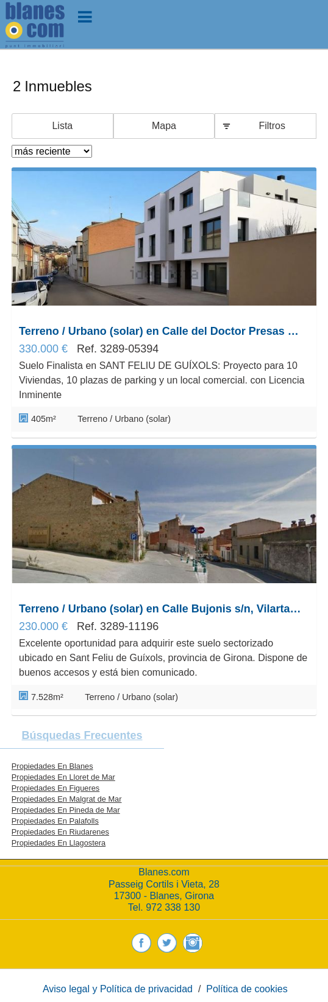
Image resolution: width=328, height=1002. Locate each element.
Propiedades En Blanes (52, 766)
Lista (62, 126)
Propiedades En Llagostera (58, 842)
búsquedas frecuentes (81, 735)
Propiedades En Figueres (55, 788)
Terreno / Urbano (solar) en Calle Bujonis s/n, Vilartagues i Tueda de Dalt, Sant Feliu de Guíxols (161, 609)
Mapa (164, 126)
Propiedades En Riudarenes (60, 831)
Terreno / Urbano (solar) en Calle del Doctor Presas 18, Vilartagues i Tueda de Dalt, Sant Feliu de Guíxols (161, 331)
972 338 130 (173, 907)
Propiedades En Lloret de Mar (63, 777)
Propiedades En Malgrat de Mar (67, 799)
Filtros (271, 126)
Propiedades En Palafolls (55, 820)
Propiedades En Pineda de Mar (66, 810)
